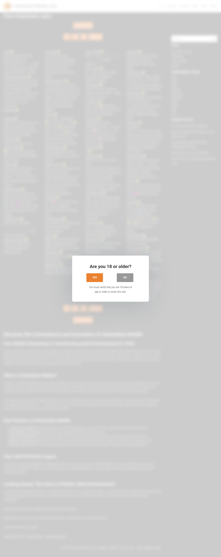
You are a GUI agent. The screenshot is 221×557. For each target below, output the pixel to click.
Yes (95, 277)
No (125, 277)
